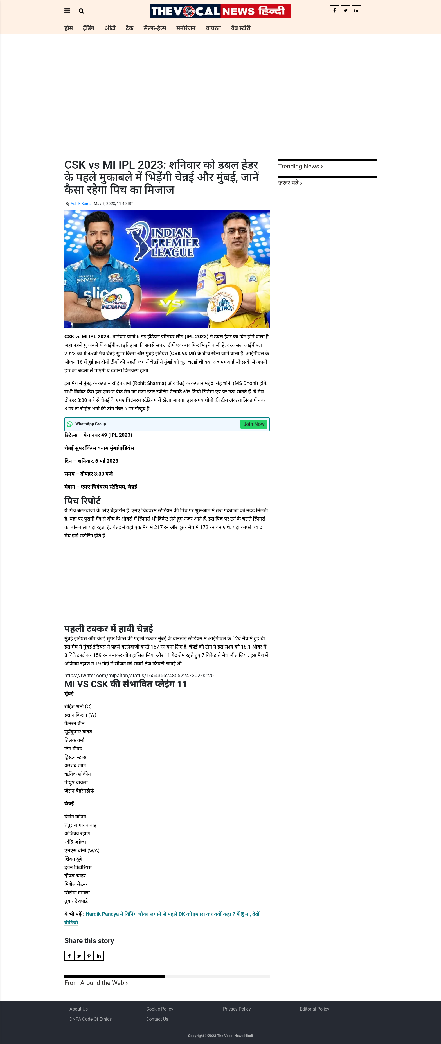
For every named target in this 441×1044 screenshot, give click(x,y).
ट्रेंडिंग (88, 28)
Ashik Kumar (82, 203)
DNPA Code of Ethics (90, 1019)
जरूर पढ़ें (288, 182)
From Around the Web (94, 982)
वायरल (213, 28)
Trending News (298, 166)
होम (68, 28)
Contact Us (157, 1019)
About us (78, 1009)
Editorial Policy (314, 1009)
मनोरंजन (185, 28)
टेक (129, 28)
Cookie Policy (159, 1009)
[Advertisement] (220, 107)
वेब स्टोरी (241, 28)
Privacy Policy (237, 1009)
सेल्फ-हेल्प (154, 28)
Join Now (254, 424)
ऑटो (110, 28)
